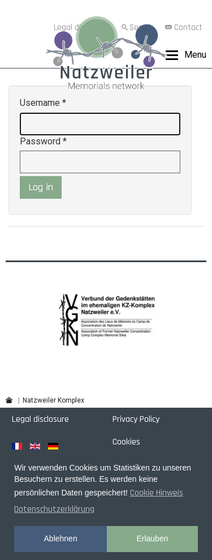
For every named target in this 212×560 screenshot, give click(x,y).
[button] (106, 319)
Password (43, 141)
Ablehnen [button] (60, 538)
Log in (40, 187)
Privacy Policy (136, 419)
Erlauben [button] (152, 538)
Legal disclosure (40, 419)
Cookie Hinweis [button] (156, 493)
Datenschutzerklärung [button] (54, 509)
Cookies (126, 442)
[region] (106, 319)
